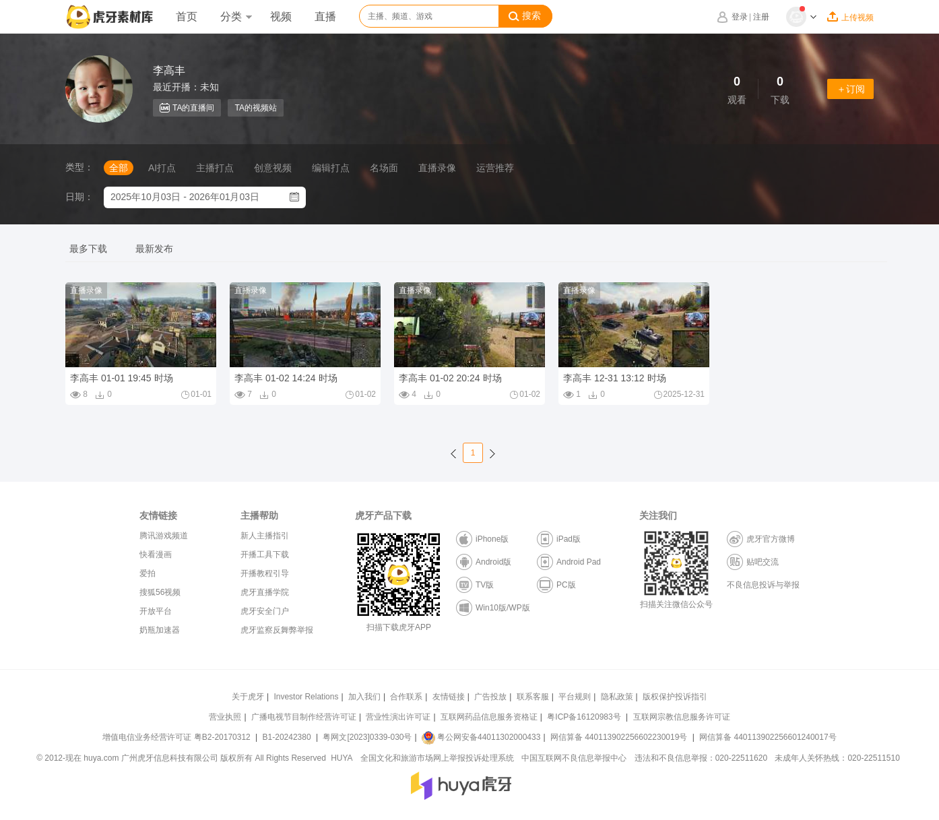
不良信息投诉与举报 (763, 585)
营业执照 (225, 717)
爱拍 (147, 573)
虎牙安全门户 (264, 611)
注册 (761, 17)
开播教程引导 (264, 573)
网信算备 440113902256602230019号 (619, 737)
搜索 (525, 16)
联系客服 (533, 696)
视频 (281, 16)
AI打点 (162, 167)
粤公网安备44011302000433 (481, 737)
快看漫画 (155, 554)
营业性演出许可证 (398, 717)
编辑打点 (331, 167)
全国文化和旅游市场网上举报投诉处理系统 (437, 758)
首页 (186, 16)
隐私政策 (617, 696)
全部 (118, 167)
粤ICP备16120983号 (583, 717)
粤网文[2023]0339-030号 (367, 737)
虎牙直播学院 (264, 592)
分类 (235, 16)
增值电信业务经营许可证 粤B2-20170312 (177, 737)
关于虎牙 (248, 696)
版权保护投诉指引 (675, 696)
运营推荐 (495, 167)
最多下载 (88, 248)
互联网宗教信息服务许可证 (681, 717)
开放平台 (155, 611)
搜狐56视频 (160, 592)
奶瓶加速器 (159, 630)
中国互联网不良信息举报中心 (573, 758)
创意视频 (273, 167)
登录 (740, 17)
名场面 (384, 167)
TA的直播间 (187, 108)
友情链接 (448, 696)
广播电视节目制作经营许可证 (303, 717)
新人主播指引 (264, 535)
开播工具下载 (264, 554)
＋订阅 (851, 89)
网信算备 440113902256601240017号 (767, 737)
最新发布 (154, 248)
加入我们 (364, 696)
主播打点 (215, 167)
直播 (325, 16)
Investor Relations (305, 696)
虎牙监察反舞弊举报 (276, 630)
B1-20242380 (288, 737)
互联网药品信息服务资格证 (489, 717)
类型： (79, 167)
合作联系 (406, 696)
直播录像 (437, 167)
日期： (79, 196)
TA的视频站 (255, 108)
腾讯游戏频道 (163, 535)
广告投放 (490, 696)
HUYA (341, 758)
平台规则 (574, 696)
